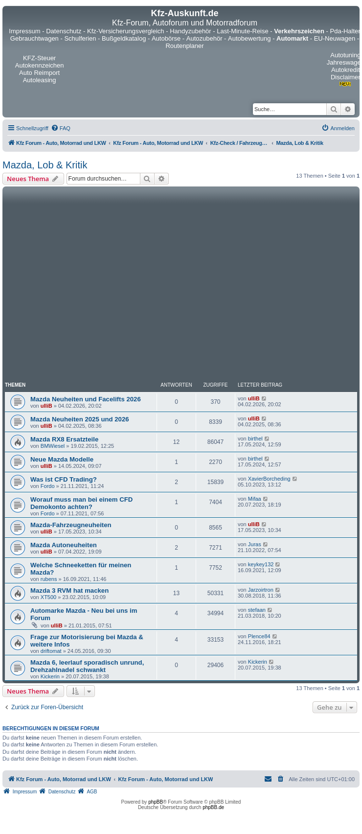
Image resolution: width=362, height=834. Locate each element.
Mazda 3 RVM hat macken (69, 590)
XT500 (48, 597)
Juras (254, 544)
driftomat (51, 651)
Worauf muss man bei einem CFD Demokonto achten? (81, 503)
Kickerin (50, 676)
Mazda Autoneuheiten (63, 545)
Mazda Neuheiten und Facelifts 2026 (85, 399)
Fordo (48, 486)
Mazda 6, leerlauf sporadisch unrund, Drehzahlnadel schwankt (87, 666)
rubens (49, 579)
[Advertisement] (91, 285)
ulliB (46, 406)
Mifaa (254, 499)
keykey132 (261, 564)
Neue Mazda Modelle (61, 459)
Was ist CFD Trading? (63, 479)
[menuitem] (60, 128)
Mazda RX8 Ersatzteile (64, 439)
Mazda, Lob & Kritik (44, 165)
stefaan (257, 610)
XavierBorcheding (269, 479)
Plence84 (259, 636)
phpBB (155, 802)
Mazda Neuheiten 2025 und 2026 (79, 419)
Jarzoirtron (260, 590)
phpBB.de (213, 807)
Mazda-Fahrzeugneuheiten (71, 525)
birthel (255, 438)
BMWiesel (53, 446)
